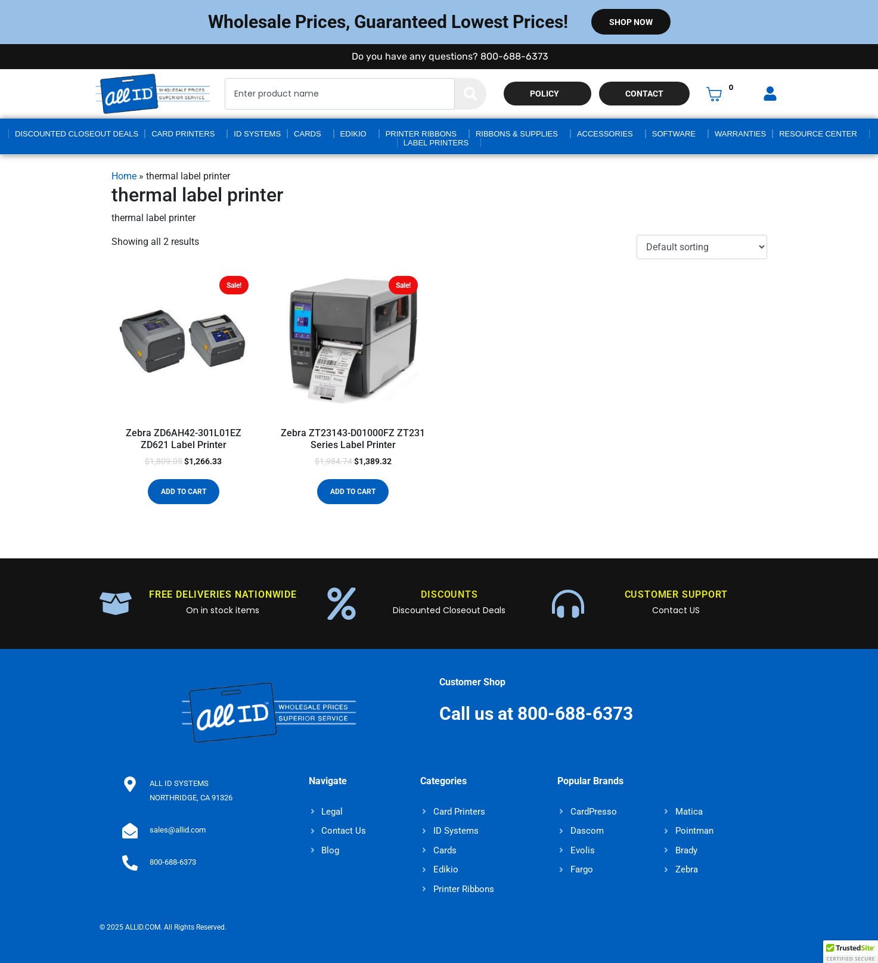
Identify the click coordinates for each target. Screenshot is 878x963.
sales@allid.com (176, 829)
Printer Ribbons (421, 133)
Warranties (740, 133)
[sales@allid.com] (129, 830)
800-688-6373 (171, 862)
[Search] (470, 94)
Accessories (605, 133)
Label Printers (436, 142)
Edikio (353, 133)
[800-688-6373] (129, 862)
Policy (544, 93)
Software (674, 133)
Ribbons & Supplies (517, 133)
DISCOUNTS (449, 594)
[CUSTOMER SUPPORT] (568, 604)
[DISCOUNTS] (341, 604)
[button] (850, 951)
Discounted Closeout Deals (76, 133)
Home (123, 176)
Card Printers (183, 133)
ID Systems (257, 133)
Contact (644, 93)
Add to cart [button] (183, 491)
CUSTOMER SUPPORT (676, 594)
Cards (307, 133)
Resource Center (818, 133)
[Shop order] (702, 247)
